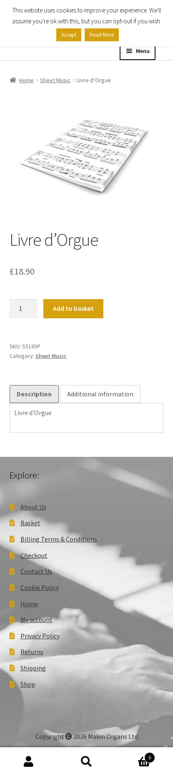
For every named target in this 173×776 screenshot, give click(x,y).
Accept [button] (68, 34)
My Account (29, 762)
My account (36, 619)
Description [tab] (34, 394)
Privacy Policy (40, 636)
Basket (30, 523)
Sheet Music (55, 80)
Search (86, 762)
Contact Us (36, 571)
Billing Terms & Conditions (58, 539)
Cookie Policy (39, 587)
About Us (33, 507)
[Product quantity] (24, 308)
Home (26, 80)
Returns (31, 652)
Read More (102, 34)
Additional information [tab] (100, 394)
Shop (27, 684)
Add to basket (73, 308)
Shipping (33, 668)
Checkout (34, 555)
